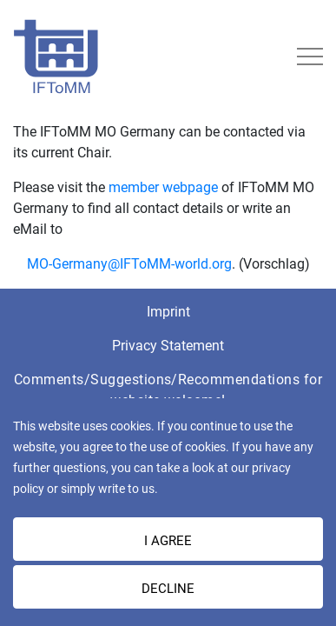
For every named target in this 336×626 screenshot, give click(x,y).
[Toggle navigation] (310, 56)
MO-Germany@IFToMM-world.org (129, 264)
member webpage (165, 187)
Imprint (168, 311)
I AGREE (168, 541)
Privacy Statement (168, 345)
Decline (168, 588)
